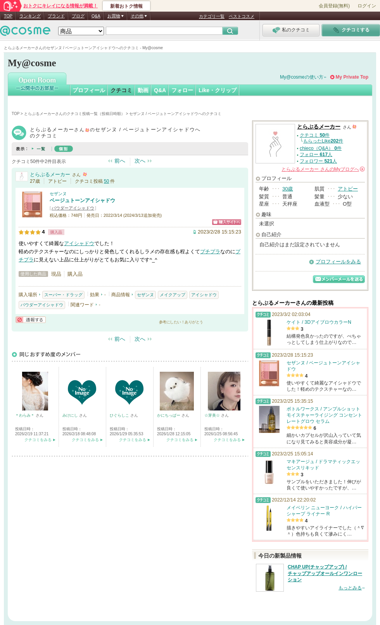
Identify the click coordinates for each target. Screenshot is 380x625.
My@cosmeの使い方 (301, 77)
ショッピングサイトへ (226, 222)
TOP (8, 16)
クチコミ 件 (315, 135)
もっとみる (350, 588)
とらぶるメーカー (50, 174)
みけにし (70, 415)
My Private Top (352, 77)
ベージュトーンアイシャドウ (82, 200)
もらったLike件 (323, 141)
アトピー (348, 189)
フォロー (182, 90)
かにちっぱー (169, 415)
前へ (119, 161)
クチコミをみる (38, 440)
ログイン (367, 6)
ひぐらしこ (120, 415)
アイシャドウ (79, 243)
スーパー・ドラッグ (63, 294)
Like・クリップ (218, 90)
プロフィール (89, 90)
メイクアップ (172, 294)
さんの (323, 169)
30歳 (287, 189)
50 (106, 181)
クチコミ (121, 90)
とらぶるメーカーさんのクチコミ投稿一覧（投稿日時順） (74, 114)
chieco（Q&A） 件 (321, 148)
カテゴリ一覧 (212, 16)
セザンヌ (58, 193)
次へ (140, 161)
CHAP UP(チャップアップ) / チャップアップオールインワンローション (325, 573)
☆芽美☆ (212, 415)
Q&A (96, 16)
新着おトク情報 (126, 6)
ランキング (30, 16)
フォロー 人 (316, 154)
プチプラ (210, 251)
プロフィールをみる (338, 261)
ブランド (56, 16)
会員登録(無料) (334, 6)
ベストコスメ (241, 16)
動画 (143, 90)
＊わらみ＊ (25, 415)
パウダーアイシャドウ (73, 208)
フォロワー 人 (318, 161)
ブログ (78, 16)
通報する (31, 319)
